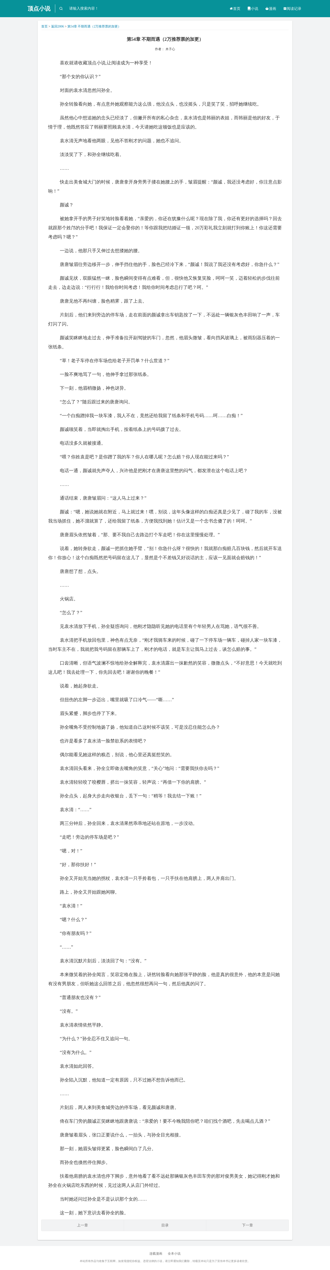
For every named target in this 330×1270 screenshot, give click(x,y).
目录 (165, 1225)
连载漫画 (155, 1253)
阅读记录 (292, 9)
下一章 (247, 1225)
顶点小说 (39, 8)
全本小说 (174, 1253)
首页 (234, 9)
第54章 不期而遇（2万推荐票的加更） (94, 26)
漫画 (270, 9)
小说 (252, 9)
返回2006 (57, 26)
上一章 (82, 1225)
